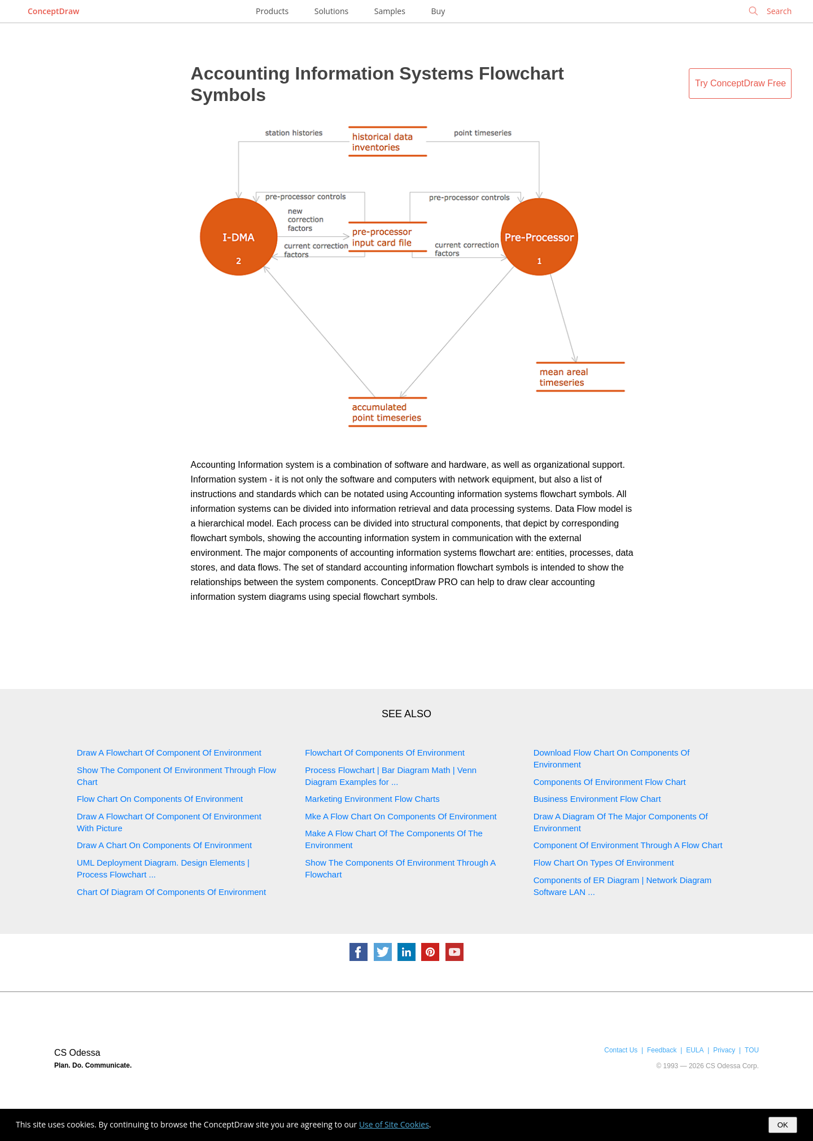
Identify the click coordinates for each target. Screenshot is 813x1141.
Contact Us (620, 1050)
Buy (438, 11)
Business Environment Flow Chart (597, 799)
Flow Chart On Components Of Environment (160, 799)
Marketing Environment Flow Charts (372, 799)
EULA (694, 1050)
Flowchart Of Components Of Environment (385, 752)
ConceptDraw (53, 11)
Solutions (331, 11)
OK (782, 1125)
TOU (752, 1050)
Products (272, 11)
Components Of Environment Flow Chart (610, 782)
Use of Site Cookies (394, 1124)
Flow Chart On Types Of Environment (604, 862)
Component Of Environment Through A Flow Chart (628, 845)
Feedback (661, 1050)
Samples (389, 11)
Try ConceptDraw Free (740, 83)
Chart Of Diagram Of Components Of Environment (171, 892)
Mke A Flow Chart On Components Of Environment (400, 816)
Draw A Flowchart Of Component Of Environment (169, 752)
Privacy (724, 1050)
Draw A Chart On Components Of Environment (164, 845)
